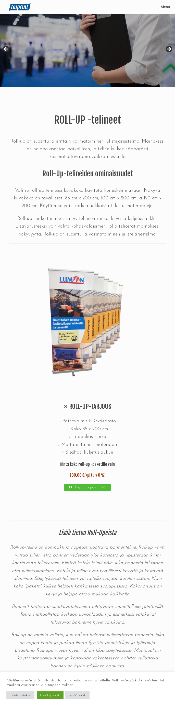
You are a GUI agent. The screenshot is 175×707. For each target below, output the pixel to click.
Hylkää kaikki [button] (77, 695)
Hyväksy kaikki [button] (50, 695)
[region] (87, 50)
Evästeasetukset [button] (20, 695)
